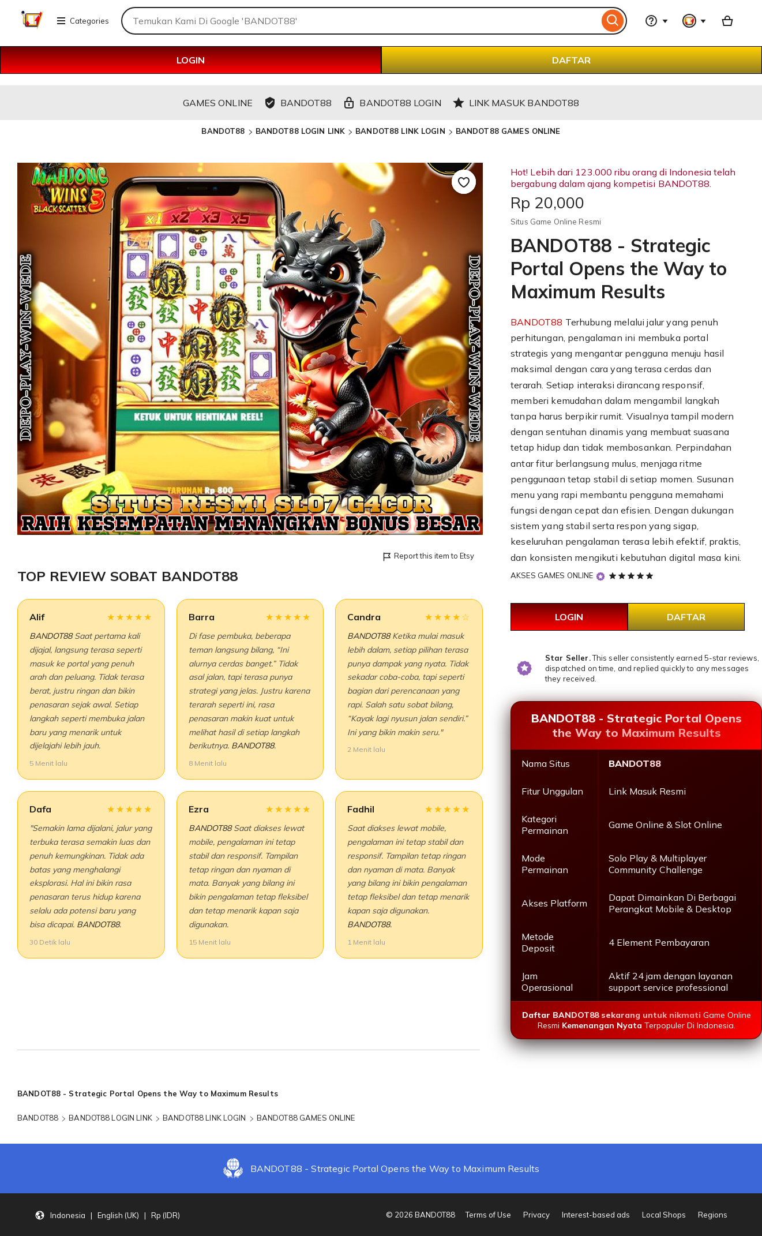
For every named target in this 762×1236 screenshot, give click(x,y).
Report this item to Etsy (427, 556)
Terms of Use (488, 1214)
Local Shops (664, 1214)
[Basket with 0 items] (727, 21)
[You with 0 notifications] (694, 21)
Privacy (536, 1214)
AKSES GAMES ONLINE (551, 575)
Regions (712, 1214)
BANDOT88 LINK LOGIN (400, 131)
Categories (82, 21)
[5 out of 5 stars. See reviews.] (632, 575)
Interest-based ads (596, 1214)
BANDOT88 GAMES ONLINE (508, 131)
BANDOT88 (223, 131)
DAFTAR (571, 60)
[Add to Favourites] (464, 182)
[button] (107, 1215)
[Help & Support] (656, 21)
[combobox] (360, 21)
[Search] (613, 21)
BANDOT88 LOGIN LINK (300, 131)
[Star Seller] (600, 576)
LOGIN (191, 60)
